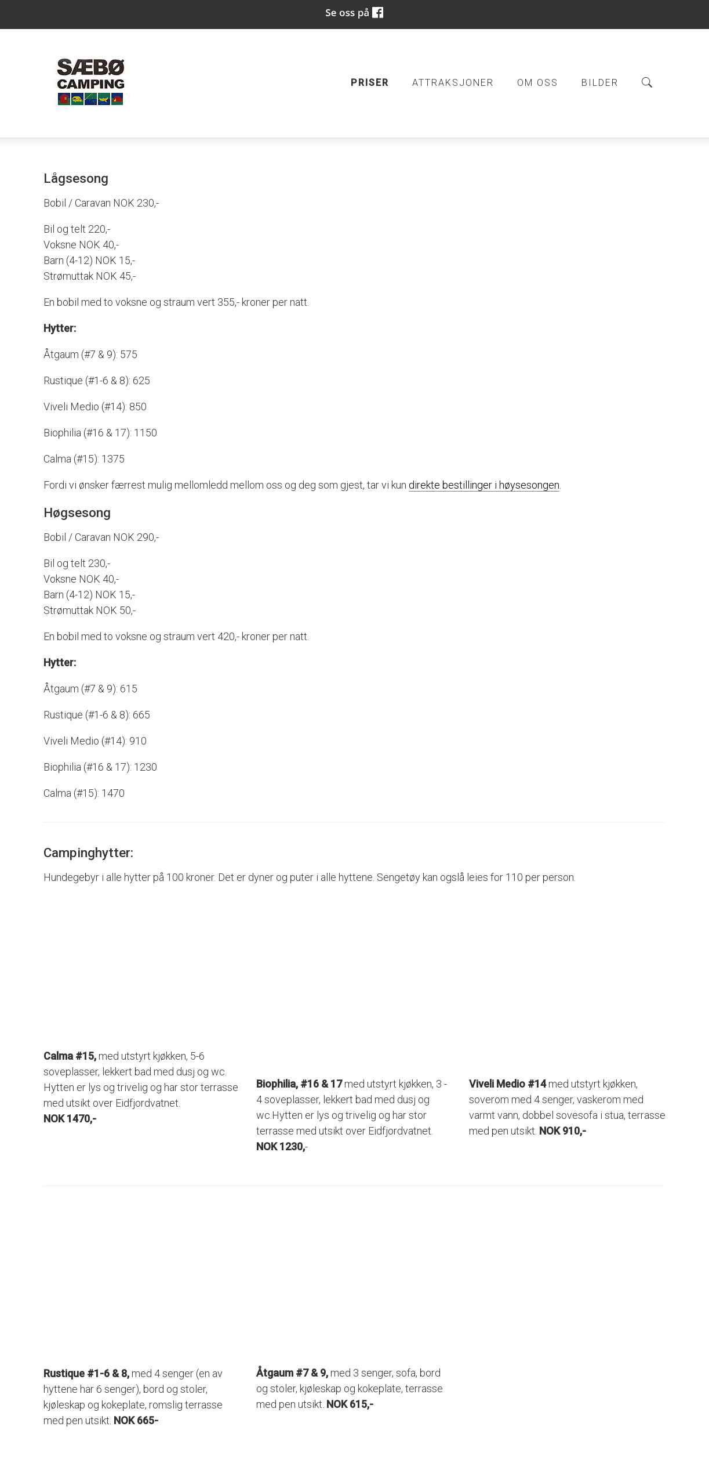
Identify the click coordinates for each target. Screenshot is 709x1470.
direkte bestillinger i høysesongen (484, 485)
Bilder (600, 82)
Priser (370, 82)
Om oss (537, 82)
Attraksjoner (453, 82)
